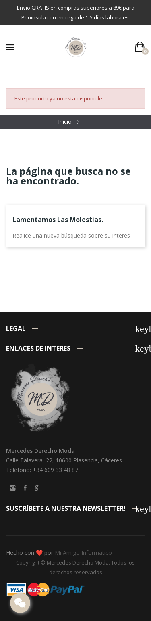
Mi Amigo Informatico (83, 552)
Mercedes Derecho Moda (78, 562)
